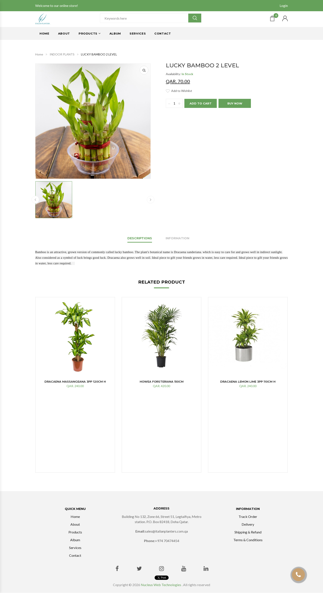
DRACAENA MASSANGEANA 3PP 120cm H (75, 381)
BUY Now (234, 103)
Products (88, 33)
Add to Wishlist (181, 91)
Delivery (248, 524)
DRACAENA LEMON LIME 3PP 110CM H (248, 381)
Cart (276, 17)
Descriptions (139, 238)
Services (138, 33)
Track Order (248, 517)
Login (284, 5)
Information (177, 238)
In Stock (187, 74)
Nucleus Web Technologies (161, 585)
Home (44, 33)
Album (115, 33)
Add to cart (201, 103)
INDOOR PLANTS (62, 54)
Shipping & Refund (247, 532)
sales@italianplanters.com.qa (166, 531)
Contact (162, 33)
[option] (75, 344)
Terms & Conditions (248, 540)
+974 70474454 (167, 541)
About (64, 33)
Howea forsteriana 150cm (162, 381)
